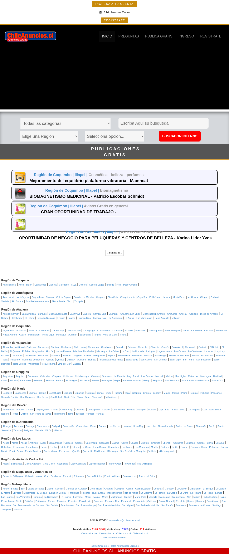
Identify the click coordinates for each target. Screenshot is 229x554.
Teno (87, 397)
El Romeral (29, 493)
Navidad (67, 355)
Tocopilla (78, 301)
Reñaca (92, 359)
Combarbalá (103, 330)
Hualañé (118, 393)
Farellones (73, 493)
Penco (15, 413)
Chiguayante (42, 409)
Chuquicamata (127, 297)
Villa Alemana (48, 364)
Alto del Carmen (11, 314)
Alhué (6, 488)
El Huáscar (155, 297)
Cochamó (178, 443)
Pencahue (216, 393)
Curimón (203, 347)
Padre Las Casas (184, 426)
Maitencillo (221, 330)
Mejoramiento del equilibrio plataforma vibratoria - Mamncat (88, 180)
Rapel (117, 380)
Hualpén (141, 409)
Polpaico (61, 501)
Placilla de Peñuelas (179, 355)
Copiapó (193, 314)
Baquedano (38, 297)
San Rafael (56, 397)
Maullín (154, 447)
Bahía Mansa (55, 443)
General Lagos (96, 284)
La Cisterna (146, 493)
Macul (88, 497)
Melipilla (153, 497)
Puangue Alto (112, 501)
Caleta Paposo (63, 297)
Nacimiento (215, 409)
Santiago (216, 505)
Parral (184, 393)
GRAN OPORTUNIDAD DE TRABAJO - (78, 212)
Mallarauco (116, 497)
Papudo (111, 355)
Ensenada (18, 447)
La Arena (129, 318)
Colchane (64, 284)
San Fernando (172, 380)
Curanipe (79, 393)
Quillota (50, 359)
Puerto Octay (16, 451)
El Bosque (208, 488)
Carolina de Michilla (84, 297)
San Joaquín (67, 505)
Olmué (87, 355)
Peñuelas (137, 355)
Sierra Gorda (58, 301)
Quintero (81, 359)
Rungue (200, 501)
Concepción (94, 409)
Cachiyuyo (75, 314)
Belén (29, 284)
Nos (189, 497)
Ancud (24, 443)
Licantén (136, 393)
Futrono (75, 447)
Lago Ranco (99, 447)
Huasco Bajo (84, 318)
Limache (208, 351)
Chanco (33, 393)
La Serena (196, 330)
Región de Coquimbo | (54, 175)
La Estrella (119, 376)
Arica (21, 284)
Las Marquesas (144, 318)
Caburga (30, 426)
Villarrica (58, 430)
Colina (129, 488)
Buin (23, 488)
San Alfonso (213, 501)
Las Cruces (180, 351)
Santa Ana (181, 505)
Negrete (5, 413)
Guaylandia (38, 351)
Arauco (20, 409)
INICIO (107, 36)
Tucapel (80, 413)
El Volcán (42, 493)
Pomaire (72, 501)
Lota (205, 409)
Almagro (7, 426)
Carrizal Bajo (99, 314)
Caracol (79, 443)
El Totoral (29, 318)
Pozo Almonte (130, 284)
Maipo (96, 497)
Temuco (18, 430)
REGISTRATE (114, 20)
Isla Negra (101, 351)
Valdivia (152, 451)
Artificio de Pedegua (25, 347)
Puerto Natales (94, 476)
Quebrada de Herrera (33, 359)
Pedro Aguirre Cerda (11, 501)
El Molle (129, 330)
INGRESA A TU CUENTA (114, 3)
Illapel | (81, 175)
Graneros (107, 376)
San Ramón (167, 505)
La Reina (208, 493)
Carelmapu (91, 443)
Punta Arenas (129, 476)
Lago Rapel (133, 376)
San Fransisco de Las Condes (28, 505)
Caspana (100, 297)
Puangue (98, 501)
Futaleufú (64, 447)
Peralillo (50, 380)
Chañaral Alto (74, 330)
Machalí (159, 376)
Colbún (42, 393)
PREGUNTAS (128, 36)
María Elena (179, 297)
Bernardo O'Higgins (13, 476)
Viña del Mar (64, 364)
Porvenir (67, 476)
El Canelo (221, 488)
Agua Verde (9, 297)
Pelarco (194, 393)
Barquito (42, 314)
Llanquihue (114, 447)
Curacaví (169, 488)
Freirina (61, 318)
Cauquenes (20, 393)
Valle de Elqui (110, 334)
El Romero (140, 330)
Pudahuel (126, 501)
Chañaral (113, 314)
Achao (6, 443)
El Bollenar (195, 488)
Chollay (183, 314)
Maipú (105, 497)
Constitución (55, 393)
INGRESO (186, 36)
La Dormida (138, 351)
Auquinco (20, 376)
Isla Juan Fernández (83, 351)
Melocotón (164, 497)
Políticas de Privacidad (114, 537)
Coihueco (80, 409)
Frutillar (53, 447)
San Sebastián (203, 359)
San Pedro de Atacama (37, 301)
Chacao (134, 443)
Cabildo (55, 347)
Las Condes (7, 497)
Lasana (166, 297)
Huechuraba (98, 493)
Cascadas (104, 443)
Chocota (154, 347)
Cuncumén (190, 347)
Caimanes (44, 330)
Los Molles (30, 355)
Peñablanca (124, 355)
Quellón (76, 451)
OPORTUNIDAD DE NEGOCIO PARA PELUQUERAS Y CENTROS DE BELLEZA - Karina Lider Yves (115, 238)
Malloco (128, 497)
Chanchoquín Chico (130, 314)
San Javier (42, 397)
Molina (175, 393)
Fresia (44, 447)
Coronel (106, 409)
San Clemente (27, 397)
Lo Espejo (66, 497)
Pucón (212, 426)
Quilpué (60, 359)
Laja (161, 409)
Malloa (169, 376)
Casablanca (107, 347)
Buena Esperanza (58, 314)
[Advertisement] (114, 80)
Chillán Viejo (66, 409)
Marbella (56, 355)
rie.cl (106, 546)
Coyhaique (62, 463)
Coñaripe (190, 443)
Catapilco (120, 347)
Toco (69, 301)
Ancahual (18, 426)
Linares (147, 393)
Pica (118, 284)
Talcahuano (59, 413)
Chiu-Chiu (113, 297)
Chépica (56, 376)
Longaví (157, 393)
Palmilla (14, 380)
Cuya (74, 284)
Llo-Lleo (5, 355)
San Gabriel (52, 505)
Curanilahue (118, 409)
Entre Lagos (32, 447)
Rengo (146, 380)
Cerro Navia (96, 488)
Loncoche (151, 426)
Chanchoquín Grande (154, 314)
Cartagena (93, 347)
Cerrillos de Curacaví (76, 488)
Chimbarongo (82, 376)
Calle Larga (80, 347)
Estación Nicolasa (46, 318)
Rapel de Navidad (132, 380)
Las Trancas (171, 409)
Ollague (204, 297)
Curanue (220, 443)
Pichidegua (71, 380)
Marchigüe (180, 376)
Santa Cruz (217, 380)
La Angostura (115, 318)
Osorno (184, 447)
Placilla (95, 380)
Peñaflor (29, 501)
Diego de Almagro (209, 314)
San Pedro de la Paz (40, 413)
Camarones (40, 284)
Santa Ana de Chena (199, 505)
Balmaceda (16, 463)
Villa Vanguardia (167, 451)
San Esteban (160, 359)
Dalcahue (6, 447)
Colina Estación (143, 488)
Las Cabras (147, 376)
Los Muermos (142, 447)
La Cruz (126, 351)
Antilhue (33, 443)
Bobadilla (7, 393)
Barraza (33, 330)
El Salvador (17, 318)
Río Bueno (99, 451)
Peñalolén (40, 501)
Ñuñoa (197, 497)
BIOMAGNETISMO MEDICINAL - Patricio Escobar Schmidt (86, 196)
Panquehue (99, 355)
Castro (124, 443)
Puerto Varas (50, 451)
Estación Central (57, 493)
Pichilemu (84, 380)
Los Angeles (193, 409)
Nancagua (205, 376)
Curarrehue (82, 426)
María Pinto (140, 497)
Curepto (91, 393)
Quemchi (87, 451)
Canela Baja (58, 330)
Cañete (29, 409)
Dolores (83, 284)
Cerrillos (59, 488)
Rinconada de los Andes (110, 359)
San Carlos (146, 359)
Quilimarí (72, 334)
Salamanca (85, 334)
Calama (50, 297)
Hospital (86, 493)
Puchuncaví (207, 355)
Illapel (186, 330)
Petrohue (214, 447)
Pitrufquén (201, 426)
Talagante (6, 509)
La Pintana (195, 493)
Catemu (132, 347)
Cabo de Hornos (33, 476)
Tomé (70, 413)
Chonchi (166, 443)
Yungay (100, 413)
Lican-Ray (138, 426)
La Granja (172, 493)
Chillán (54, 409)
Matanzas (193, 376)
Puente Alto (139, 501)
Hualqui (152, 409)
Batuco (14, 488)
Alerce (15, 443)
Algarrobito (8, 330)
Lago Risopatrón (97, 463)
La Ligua (150, 351)
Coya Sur (142, 297)
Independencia (114, 493)
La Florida (160, 493)
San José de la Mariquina (133, 451)
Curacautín (68, 426)
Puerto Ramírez (33, 451)
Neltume (165, 447)
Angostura (8, 376)
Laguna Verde (164, 351)
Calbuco (68, 443)
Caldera (87, 314)
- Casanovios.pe (105, 533)
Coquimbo (117, 330)
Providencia (85, 501)
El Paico (17, 493)
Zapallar (77, 364)
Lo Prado (78, 497)
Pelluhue (204, 393)
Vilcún (48, 430)
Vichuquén (97, 397)
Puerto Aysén (114, 463)
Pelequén (38, 380)
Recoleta (180, 501)
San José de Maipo (86, 505)
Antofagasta (23, 297)
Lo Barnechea (51, 497)
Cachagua (66, 347)
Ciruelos (95, 376)
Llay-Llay (220, 351)
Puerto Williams (112, 476)
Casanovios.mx (89, 533)
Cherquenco (43, 426)
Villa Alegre (111, 397)
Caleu (50, 488)
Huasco (71, 318)
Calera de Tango (36, 488)
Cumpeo (68, 393)
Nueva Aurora (10, 334)
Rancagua (107, 380)
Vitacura (18, 509)
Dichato (131, 409)
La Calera (114, 351)
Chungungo (89, 330)
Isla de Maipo (131, 493)
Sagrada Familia (9, 397)
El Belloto (214, 347)
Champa (108, 488)
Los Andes (17, 355)
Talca (80, 397)
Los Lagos (127, 447)
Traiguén (28, 430)
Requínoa (157, 380)
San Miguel (127, 505)
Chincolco (143, 347)
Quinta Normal (166, 501)
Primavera (79, 476)
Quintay (71, 359)
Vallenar (175, 318)
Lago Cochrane (78, 463)
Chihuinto (172, 314)
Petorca (148, 355)
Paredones (25, 380)
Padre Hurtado (210, 497)
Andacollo (21, 330)
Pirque (51, 501)
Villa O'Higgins (144, 463)
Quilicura (151, 501)
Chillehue (68, 376)
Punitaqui (61, 334)
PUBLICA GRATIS (158, 36)
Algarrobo (8, 347)
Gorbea (102, 426)
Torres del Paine (147, 476)
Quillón (24, 413)
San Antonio (132, 359)
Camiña (53, 284)
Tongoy (97, 334)
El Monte (5, 493)
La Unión (86, 447)
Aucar (43, 443)
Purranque (64, 451)
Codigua (119, 488)
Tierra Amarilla (162, 318)
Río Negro (112, 451)
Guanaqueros (156, 330)
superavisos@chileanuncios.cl (124, 520)
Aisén (6, 463)
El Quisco (15, 351)
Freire (93, 426)
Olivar (4, 380)
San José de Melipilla (109, 505)
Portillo (195, 355)
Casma (115, 443)
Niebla (175, 447)
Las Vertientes (23, 497)
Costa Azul (177, 347)
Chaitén (145, 443)
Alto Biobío (8, 409)
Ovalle (22, 334)
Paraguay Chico (198, 447)
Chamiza (155, 443)
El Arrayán (182, 488)
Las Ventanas (195, 351)
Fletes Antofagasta (119, 546)
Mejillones (193, 297)
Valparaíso (33, 364)
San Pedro (188, 359)
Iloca (127, 393)
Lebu (182, 409)
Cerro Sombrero (52, 476)
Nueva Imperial (166, 426)
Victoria (39, 430)
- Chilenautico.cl (139, 533)
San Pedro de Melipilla (147, 505)
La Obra (184, 493)
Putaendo (15, 359)
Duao (108, 393)
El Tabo (26, 351)
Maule (167, 393)
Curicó (100, 393)
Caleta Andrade (33, 463)
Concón (165, 347)
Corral (210, 443)
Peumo (59, 380)
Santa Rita (69, 397)
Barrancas (43, 347)
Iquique (110, 284)
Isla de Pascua (63, 351)
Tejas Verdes (19, 364)
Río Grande (17, 301)
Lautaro (127, 426)
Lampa (218, 493)
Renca (190, 501)
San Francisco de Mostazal (196, 380)
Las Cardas (114, 426)
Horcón (49, 351)
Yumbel (90, 413)
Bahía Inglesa (29, 314)
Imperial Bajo (100, 318)
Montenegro (178, 497)
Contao (201, 443)
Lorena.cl (134, 546)
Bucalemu (33, 376)
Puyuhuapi (129, 463)
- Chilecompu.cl (122, 533)
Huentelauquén (173, 330)
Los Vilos (208, 330)
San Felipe (175, 359)
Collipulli (56, 426)
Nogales (77, 355)
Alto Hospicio (9, 284)
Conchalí (158, 488)
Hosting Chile (96, 546)
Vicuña (123, 334)
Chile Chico (49, 463)
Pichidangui (34, 334)
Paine (223, 497)
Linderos (37, 497)
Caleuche (45, 376)
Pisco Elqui (48, 334)
